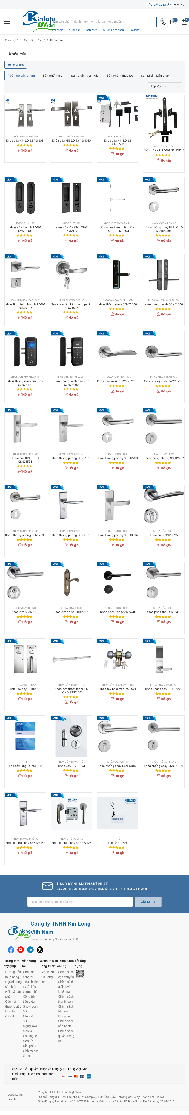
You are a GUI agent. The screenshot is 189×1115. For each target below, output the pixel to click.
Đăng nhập (162, 4)
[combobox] (103, 22)
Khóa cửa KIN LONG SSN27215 (117, 142)
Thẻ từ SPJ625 (118, 842)
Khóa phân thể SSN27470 (117, 612)
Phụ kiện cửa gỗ (34, 40)
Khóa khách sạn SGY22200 (163, 689)
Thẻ (25, 762)
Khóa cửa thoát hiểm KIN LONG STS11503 (117, 229)
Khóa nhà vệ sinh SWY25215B (163, 381)
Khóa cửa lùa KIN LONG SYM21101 (71, 229)
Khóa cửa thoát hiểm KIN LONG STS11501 (71, 690)
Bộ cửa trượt (117, 136)
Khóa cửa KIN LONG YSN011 (25, 140)
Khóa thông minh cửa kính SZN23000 (71, 382)
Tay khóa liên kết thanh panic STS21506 (71, 305)
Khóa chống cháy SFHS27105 (71, 842)
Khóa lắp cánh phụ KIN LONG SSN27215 (25, 305)
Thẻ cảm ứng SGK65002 (25, 766)
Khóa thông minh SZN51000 (164, 304)
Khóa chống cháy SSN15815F (118, 766)
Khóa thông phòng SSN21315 (71, 458)
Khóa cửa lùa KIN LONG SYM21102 (25, 229)
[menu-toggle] (7, 21)
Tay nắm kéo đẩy (25, 685)
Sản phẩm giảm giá (85, 75)
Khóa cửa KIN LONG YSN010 (71, 140)
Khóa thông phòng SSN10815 (71, 535)
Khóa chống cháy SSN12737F (164, 766)
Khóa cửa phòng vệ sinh (118, 685)
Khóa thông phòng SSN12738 (118, 458)
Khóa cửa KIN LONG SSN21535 (25, 459)
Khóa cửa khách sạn (117, 377)
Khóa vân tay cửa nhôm (117, 300)
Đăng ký (179, 4)
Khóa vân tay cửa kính (25, 377)
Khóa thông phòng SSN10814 (118, 535)
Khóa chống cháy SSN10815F (25, 842)
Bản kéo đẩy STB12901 (25, 689)
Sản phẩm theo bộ (120, 75)
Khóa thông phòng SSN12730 (25, 535)
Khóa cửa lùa (25, 223)
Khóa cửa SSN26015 (25, 612)
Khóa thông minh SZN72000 (117, 304)
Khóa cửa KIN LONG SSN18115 (163, 150)
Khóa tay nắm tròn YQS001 (117, 689)
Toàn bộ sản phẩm (21, 75)
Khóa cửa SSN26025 (164, 535)
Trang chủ (11, 40)
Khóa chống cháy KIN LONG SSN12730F (164, 229)
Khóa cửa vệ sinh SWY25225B (117, 381)
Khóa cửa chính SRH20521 (71, 612)
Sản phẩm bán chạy (155, 75)
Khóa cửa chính (163, 531)
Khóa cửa (56, 40)
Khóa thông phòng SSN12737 (164, 458)
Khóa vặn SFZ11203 (71, 766)
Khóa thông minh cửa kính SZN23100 (25, 382)
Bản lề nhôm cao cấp (25, 300)
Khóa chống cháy (164, 223)
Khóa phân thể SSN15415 (164, 612)
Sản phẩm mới (53, 75)
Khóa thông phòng (25, 136)
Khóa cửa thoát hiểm (117, 223)
